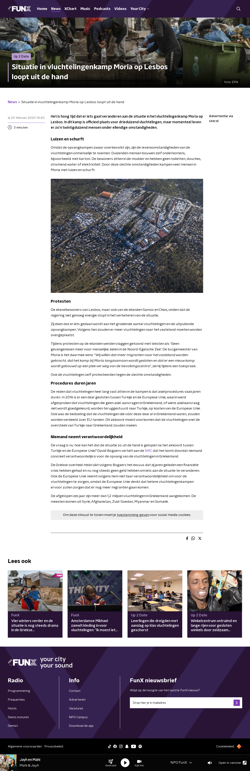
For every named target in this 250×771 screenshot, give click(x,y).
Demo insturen (18, 717)
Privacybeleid (53, 746)
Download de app (81, 725)
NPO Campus (78, 717)
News (56, 9)
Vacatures (76, 708)
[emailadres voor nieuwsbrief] (186, 702)
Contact (74, 690)
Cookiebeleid (225, 746)
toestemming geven (133, 515)
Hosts (12, 708)
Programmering (19, 690)
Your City (139, 9)
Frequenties (16, 699)
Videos (120, 9)
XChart (70, 9)
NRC (148, 451)
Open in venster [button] (232, 763)
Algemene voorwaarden (25, 746)
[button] (110, 763)
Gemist (13, 725)
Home (42, 9)
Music (85, 9)
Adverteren (77, 699)
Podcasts (102, 9)
